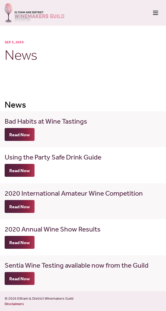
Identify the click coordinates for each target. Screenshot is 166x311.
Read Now (19, 134)
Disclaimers (14, 303)
